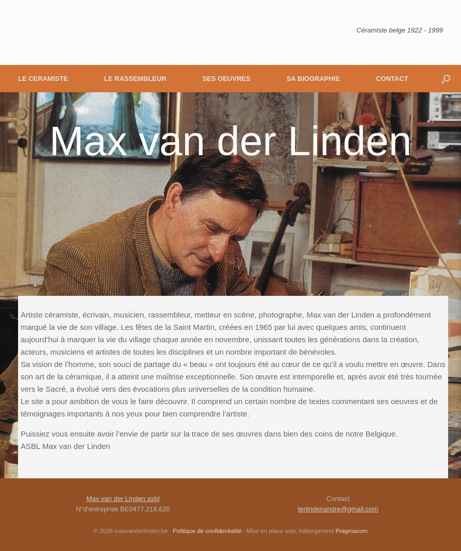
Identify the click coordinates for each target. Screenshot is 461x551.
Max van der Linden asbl (123, 499)
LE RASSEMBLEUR (135, 78)
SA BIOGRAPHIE (313, 78)
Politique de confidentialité (207, 531)
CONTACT (392, 78)
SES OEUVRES (226, 78)
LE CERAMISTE (43, 78)
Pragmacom (352, 531)
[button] (446, 78)
